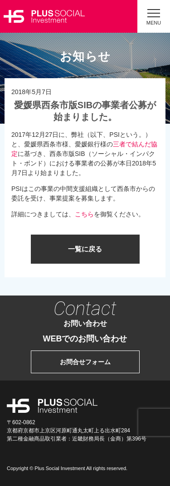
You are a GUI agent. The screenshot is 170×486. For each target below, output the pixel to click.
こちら (84, 214)
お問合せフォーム (85, 362)
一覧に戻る (85, 249)
